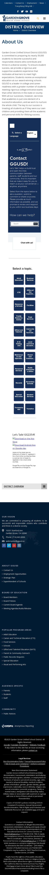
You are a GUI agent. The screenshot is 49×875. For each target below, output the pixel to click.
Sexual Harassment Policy (35, 761)
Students (7, 694)
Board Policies (10, 601)
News (42, 3)
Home (15, 30)
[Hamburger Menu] (44, 18)
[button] (18, 11)
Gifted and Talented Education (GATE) (20, 649)
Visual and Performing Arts (15, 664)
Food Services (9, 642)
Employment (32, 3)
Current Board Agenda (13, 604)
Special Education (11, 660)
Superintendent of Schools (15, 581)
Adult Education (10, 634)
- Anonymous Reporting (18, 726)
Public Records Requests (14, 657)
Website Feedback (37, 745)
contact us (32, 750)
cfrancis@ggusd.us (28, 841)
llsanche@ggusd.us (12, 834)
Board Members (10, 597)
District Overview (29, 30)
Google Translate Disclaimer (16, 745)
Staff (5, 698)
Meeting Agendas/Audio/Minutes (17, 608)
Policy (13, 761)
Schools (7, 645)
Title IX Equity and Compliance (17, 764)
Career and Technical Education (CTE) (19, 638)
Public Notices (10, 713)
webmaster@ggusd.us (15, 541)
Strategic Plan (9, 577)
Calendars (8, 3)
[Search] (38, 18)
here (34, 810)
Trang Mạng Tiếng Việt (23, 6)
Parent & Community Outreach (17, 653)
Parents (7, 690)
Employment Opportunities (15, 574)
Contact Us (20, 3)
